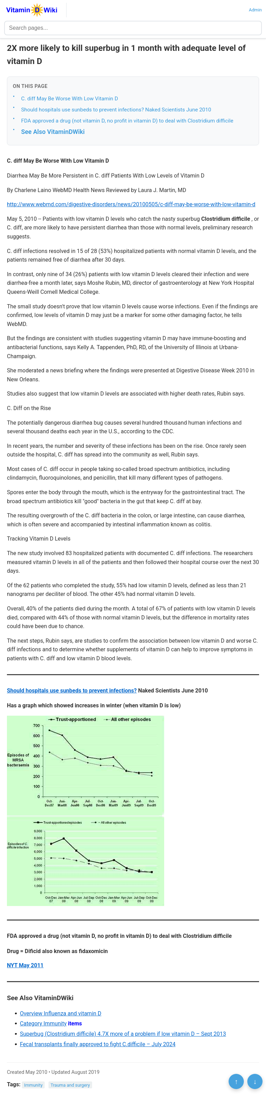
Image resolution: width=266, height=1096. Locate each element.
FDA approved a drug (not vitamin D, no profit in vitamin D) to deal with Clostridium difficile (127, 121)
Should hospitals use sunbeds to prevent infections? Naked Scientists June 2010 (116, 110)
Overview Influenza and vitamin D (60, 1013)
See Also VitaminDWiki (53, 131)
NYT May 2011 (25, 965)
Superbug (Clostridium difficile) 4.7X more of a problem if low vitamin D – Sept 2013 (123, 1034)
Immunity (33, 1084)
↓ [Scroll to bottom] (255, 1081)
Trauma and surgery (70, 1084)
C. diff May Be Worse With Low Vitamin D (69, 99)
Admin (255, 9)
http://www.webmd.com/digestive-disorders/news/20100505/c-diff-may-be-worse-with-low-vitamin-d (131, 204)
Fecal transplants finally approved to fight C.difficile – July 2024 (97, 1044)
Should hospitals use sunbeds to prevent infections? (72, 690)
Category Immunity (43, 1023)
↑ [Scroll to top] (236, 1081)
